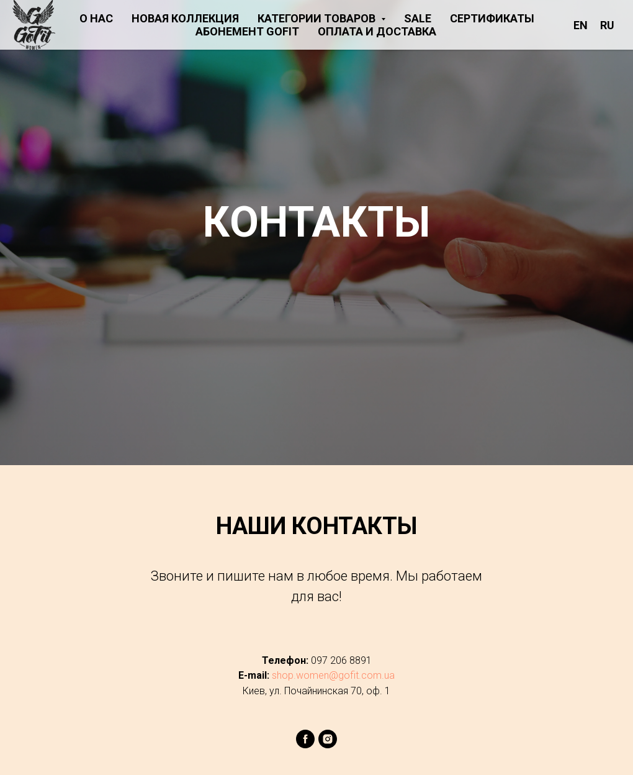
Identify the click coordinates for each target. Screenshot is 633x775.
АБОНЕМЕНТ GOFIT (247, 31)
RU (607, 25)
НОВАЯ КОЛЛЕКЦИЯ (185, 18)
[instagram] (327, 745)
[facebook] (305, 745)
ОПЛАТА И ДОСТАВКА (377, 31)
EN (580, 25)
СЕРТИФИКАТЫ (492, 18)
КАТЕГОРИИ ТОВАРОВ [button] (318, 18)
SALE (417, 18)
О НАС (96, 18)
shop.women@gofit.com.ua (333, 675)
